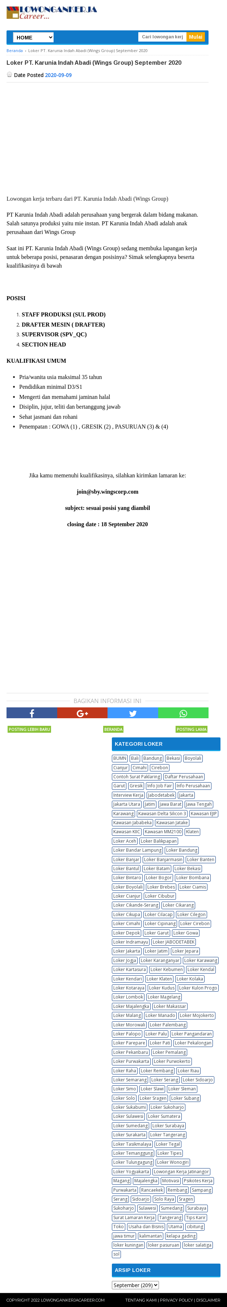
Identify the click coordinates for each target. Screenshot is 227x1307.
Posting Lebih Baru (29, 729)
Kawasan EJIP (204, 813)
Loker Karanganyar (160, 960)
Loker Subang (185, 1098)
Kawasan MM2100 (163, 832)
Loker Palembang (168, 1025)
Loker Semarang (130, 1080)
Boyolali (193, 758)
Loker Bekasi (188, 868)
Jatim (150, 804)
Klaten (192, 832)
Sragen (186, 1199)
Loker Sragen (153, 1098)
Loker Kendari (127, 979)
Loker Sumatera (164, 1116)
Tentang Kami (141, 1300)
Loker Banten (200, 859)
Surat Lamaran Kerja (134, 1217)
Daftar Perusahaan (184, 777)
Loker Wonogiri (173, 1162)
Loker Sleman (182, 1089)
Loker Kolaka (190, 979)
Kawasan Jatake (172, 822)
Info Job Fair (159, 786)
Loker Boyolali (128, 887)
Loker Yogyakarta (131, 1171)
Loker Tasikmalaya (132, 1144)
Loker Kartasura (129, 969)
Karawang (123, 813)
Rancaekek (152, 1190)
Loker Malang (127, 1015)
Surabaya (196, 1208)
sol (116, 1254)
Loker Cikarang (178, 905)
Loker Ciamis (193, 887)
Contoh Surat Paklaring (136, 777)
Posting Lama (191, 729)
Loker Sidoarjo (198, 1080)
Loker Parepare (129, 1043)
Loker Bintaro (127, 877)
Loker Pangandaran (192, 1034)
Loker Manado (160, 1015)
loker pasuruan (163, 1245)
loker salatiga (197, 1245)
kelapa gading (181, 1236)
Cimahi (140, 768)
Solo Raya (164, 1199)
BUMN (119, 758)
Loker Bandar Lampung (137, 850)
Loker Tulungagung (132, 1162)
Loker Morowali (129, 1025)
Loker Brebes (161, 887)
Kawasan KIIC (126, 832)
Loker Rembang (157, 1071)
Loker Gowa (185, 933)
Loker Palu (156, 1034)
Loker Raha (124, 1071)
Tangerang (170, 1217)
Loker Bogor (159, 877)
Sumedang (171, 1208)
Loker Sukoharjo (167, 1107)
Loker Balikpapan (159, 841)
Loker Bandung (181, 850)
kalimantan (150, 1236)
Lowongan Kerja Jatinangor (181, 1171)
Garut (119, 786)
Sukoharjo (123, 1208)
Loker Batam (157, 868)
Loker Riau (188, 1071)
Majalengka (145, 1181)
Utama (175, 1226)
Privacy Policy (176, 1300)
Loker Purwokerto (172, 1061)
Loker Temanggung (133, 1153)
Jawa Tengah (199, 804)
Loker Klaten (159, 979)
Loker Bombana (192, 877)
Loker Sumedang (130, 1126)
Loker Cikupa (126, 914)
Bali (135, 758)
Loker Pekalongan (193, 1043)
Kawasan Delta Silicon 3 (162, 813)
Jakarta (186, 795)
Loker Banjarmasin (163, 859)
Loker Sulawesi (128, 1116)
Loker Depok (126, 933)
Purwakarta (124, 1190)
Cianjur (120, 768)
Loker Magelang (164, 997)
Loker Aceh (124, 841)
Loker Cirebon (195, 923)
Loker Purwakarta (131, 1061)
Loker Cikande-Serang (135, 905)
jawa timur (124, 1236)
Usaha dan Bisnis (146, 1226)
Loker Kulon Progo (198, 988)
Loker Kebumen (167, 969)
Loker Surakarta (129, 1135)
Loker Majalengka (131, 1006)
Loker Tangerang (167, 1135)
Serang (120, 1199)
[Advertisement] (108, 136)
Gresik (136, 786)
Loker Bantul (126, 868)
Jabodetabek (161, 795)
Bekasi (173, 758)
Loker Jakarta (126, 951)
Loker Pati (160, 1043)
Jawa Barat (170, 804)
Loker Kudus (162, 988)
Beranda (113, 729)
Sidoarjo (141, 1199)
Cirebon (159, 768)
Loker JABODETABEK (173, 942)
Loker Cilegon (191, 914)
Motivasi (170, 1181)
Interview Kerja (128, 795)
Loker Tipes (169, 1153)
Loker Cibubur (160, 896)
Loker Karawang (200, 960)
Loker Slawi (152, 1089)
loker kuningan (128, 1245)
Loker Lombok (128, 997)
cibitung (195, 1226)
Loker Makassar (170, 1006)
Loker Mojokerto (197, 1015)
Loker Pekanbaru (130, 1052)
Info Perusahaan (193, 786)
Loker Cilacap (159, 914)
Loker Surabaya (168, 1126)
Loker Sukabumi (129, 1107)
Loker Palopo (127, 1034)
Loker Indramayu (130, 942)
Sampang (201, 1190)
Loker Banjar (126, 859)
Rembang (177, 1190)
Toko (118, 1226)
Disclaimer (208, 1300)
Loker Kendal (201, 969)
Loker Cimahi (126, 923)
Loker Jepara (185, 951)
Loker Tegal (168, 1144)
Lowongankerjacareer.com (73, 1300)
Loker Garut (156, 933)
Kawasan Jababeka (132, 822)
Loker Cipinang (160, 923)
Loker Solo (124, 1098)
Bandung (152, 758)
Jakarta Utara (126, 804)
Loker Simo (124, 1089)
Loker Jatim (156, 951)
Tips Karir (196, 1217)
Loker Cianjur (126, 896)
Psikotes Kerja (198, 1181)
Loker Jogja (124, 960)
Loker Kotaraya (128, 988)
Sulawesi (147, 1208)
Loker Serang (164, 1080)
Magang (121, 1181)
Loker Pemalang (169, 1052)
